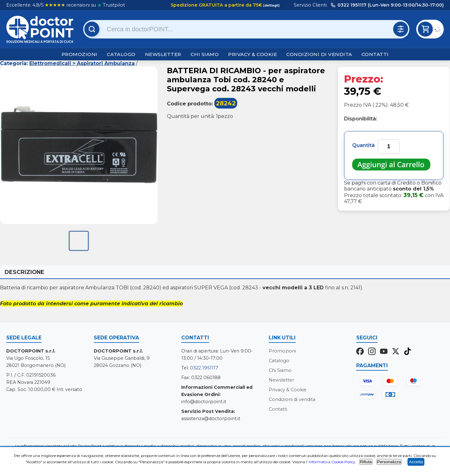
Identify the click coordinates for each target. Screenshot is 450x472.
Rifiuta (366, 461)
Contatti (375, 54)
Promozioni (80, 54)
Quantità (363, 145)
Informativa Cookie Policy (332, 461)
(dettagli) (271, 5)
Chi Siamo (205, 54)
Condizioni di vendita (319, 54)
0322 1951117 (204, 368)
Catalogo (121, 54)
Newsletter (163, 54)
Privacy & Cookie (252, 54)
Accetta (416, 461)
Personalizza (389, 461)
